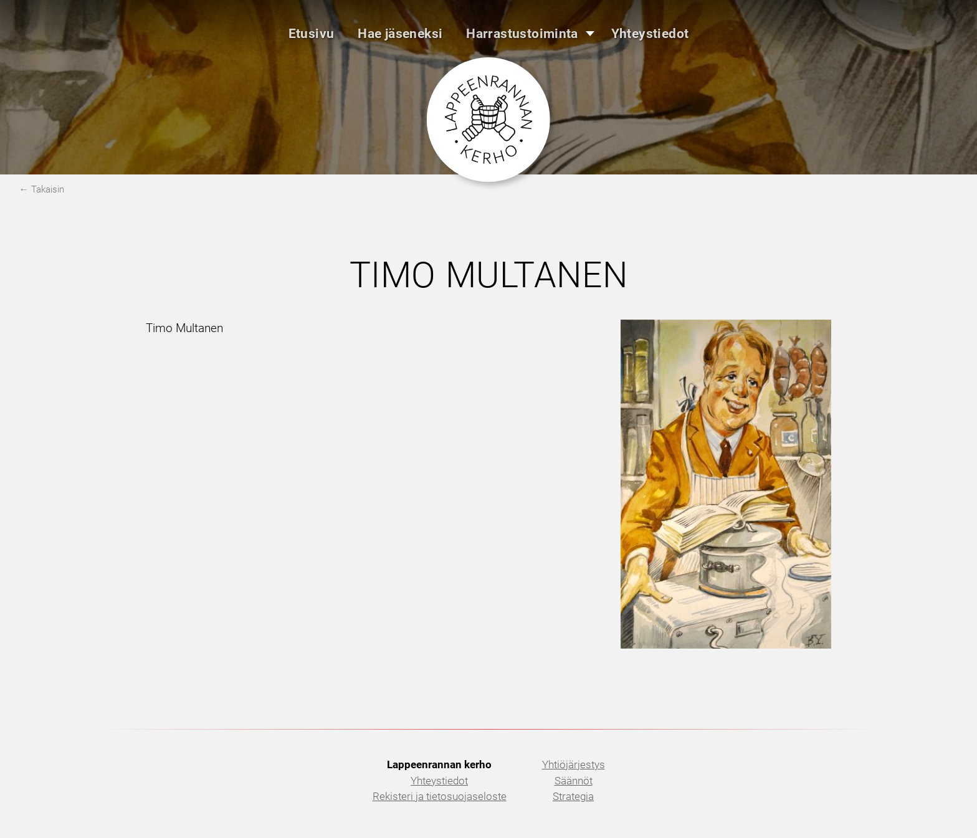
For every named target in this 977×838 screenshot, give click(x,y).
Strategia (573, 796)
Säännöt (574, 780)
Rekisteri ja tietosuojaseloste (440, 796)
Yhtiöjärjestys (573, 764)
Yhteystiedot (439, 780)
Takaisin (47, 189)
